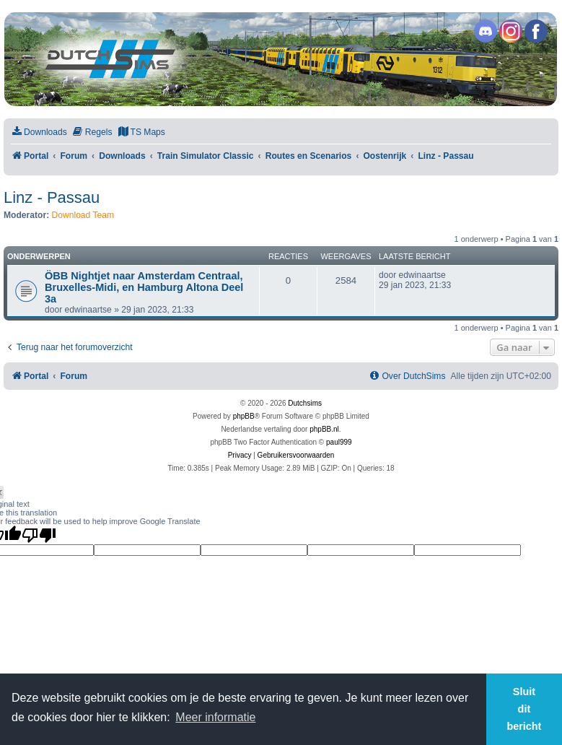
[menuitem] (39, 132)
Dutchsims (305, 403)
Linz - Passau (52, 197)
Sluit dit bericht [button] (523, 709)
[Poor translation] (39, 535)
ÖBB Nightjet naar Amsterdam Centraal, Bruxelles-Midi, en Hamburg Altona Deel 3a (144, 287)
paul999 (339, 442)
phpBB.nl (324, 429)
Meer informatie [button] (215, 717)
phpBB (244, 416)
